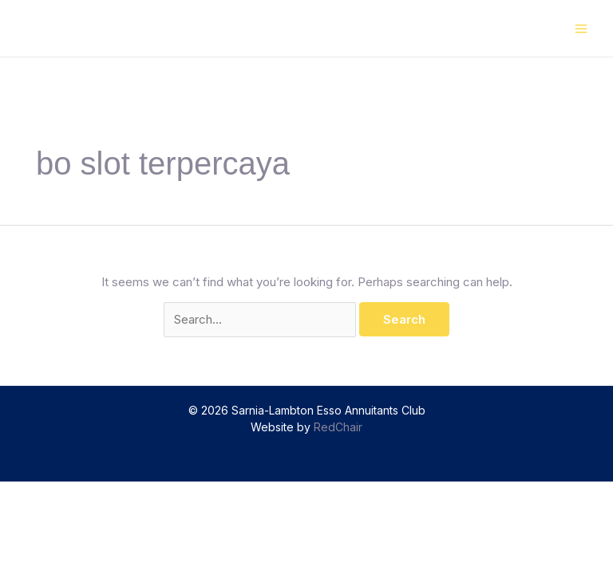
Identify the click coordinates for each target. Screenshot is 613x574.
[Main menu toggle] (581, 28)
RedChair (338, 427)
